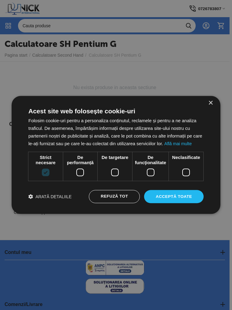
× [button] (210, 102)
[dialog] (116, 155)
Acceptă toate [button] (173, 196)
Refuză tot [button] (113, 196)
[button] (50, 197)
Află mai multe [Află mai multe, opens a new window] (178, 143)
